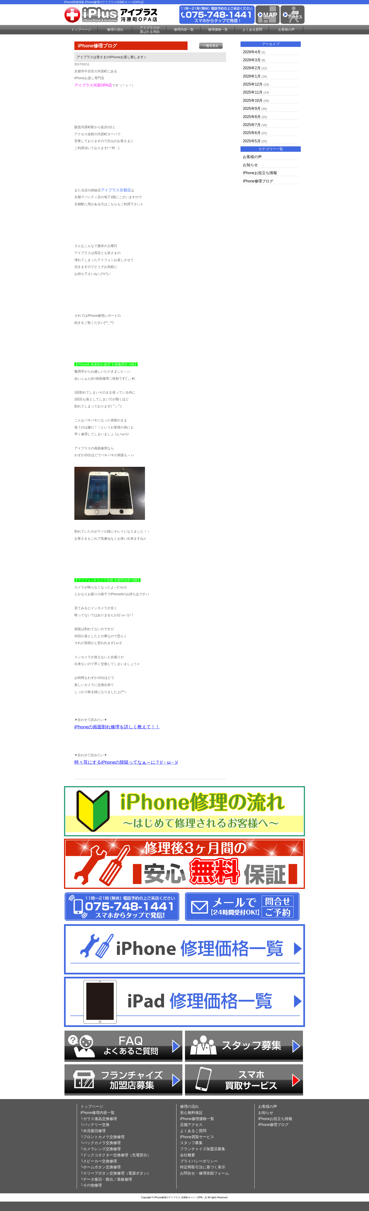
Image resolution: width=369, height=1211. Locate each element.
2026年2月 (252, 68)
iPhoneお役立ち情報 (260, 173)
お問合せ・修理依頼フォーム (204, 1173)
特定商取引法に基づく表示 (202, 1167)
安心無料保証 (191, 1113)
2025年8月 (252, 117)
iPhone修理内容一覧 (97, 1113)
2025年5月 (252, 141)
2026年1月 (252, 76)
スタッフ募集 (191, 1143)
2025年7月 (252, 125)
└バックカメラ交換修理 (100, 1143)
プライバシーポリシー (199, 1161)
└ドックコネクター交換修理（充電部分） (115, 1155)
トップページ (81, 29)
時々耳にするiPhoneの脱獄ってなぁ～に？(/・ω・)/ (126, 762)
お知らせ (250, 165)
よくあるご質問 (193, 1131)
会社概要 (187, 1155)
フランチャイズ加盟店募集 (202, 1149)
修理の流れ (115, 29)
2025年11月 (253, 92)
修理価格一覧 (218, 29)
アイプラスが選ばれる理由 (150, 29)
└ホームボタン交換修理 (100, 1167)
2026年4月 (252, 52)
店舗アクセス (191, 1125)
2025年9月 (252, 109)
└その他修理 (91, 1185)
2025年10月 (253, 101)
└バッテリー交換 (94, 1125)
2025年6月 (252, 133)
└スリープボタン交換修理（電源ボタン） (115, 1173)
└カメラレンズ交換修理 (100, 1149)
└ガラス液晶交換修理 (98, 1119)
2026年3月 (252, 60)
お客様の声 (286, 29)
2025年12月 (253, 84)
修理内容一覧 (184, 29)
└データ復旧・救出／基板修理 (106, 1179)
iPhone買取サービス (197, 1137)
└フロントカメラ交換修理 (102, 1137)
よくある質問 (252, 29)
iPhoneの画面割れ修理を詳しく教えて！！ (117, 726)
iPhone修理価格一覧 (197, 1119)
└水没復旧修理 (93, 1131)
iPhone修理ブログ (258, 181)
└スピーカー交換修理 (98, 1161)
